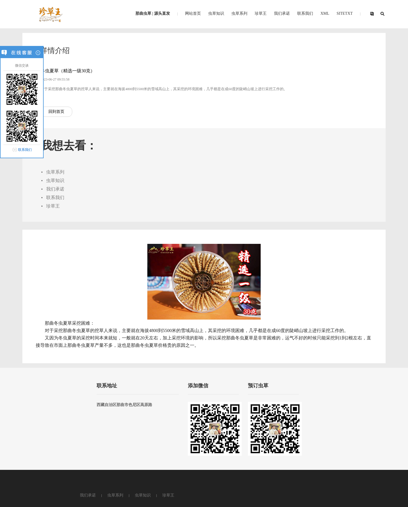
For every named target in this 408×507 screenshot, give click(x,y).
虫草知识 (216, 13)
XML (324, 13)
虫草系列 (239, 13)
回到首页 (51, 142)
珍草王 (261, 13)
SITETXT (345, 13)
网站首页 (193, 13)
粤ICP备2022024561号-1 (148, 479)
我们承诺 (282, 13)
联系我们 (25, 150)
